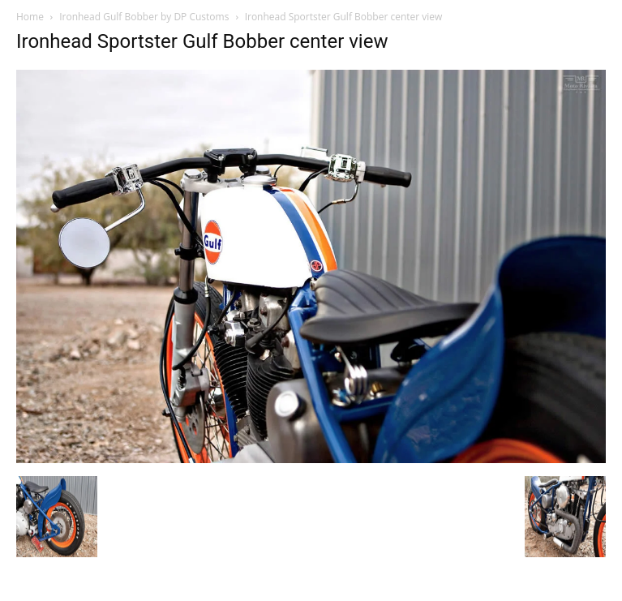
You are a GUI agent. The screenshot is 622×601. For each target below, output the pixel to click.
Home (30, 17)
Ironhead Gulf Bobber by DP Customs (144, 17)
